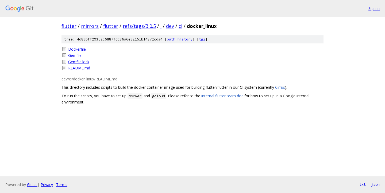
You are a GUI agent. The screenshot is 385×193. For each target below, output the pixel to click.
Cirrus (280, 87)
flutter (68, 26)
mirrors (90, 26)
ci (180, 26)
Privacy (47, 184)
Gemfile (75, 55)
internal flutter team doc (222, 95)
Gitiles (32, 184)
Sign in (374, 8)
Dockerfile (77, 49)
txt (362, 184)
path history (179, 39)
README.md (79, 67)
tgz (202, 39)
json (375, 184)
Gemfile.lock (78, 61)
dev (170, 26)
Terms (61, 184)
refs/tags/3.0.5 (139, 26)
